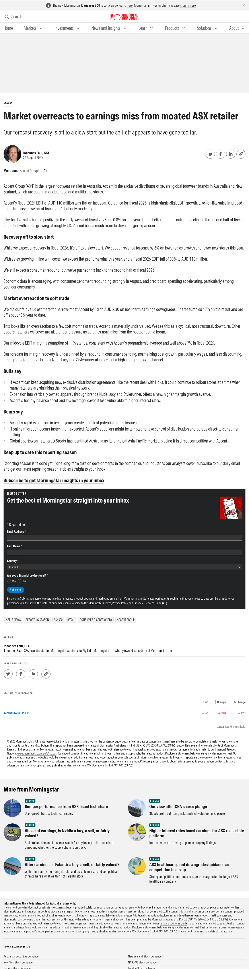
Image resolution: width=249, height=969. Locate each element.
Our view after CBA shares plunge (178, 806)
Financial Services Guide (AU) (150, 603)
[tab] (8, 28)
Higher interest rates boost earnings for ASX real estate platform (196, 833)
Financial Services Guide (173, 923)
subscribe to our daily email (218, 463)
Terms (108, 603)
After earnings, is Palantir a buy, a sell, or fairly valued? (72, 864)
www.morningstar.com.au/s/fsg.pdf (36, 753)
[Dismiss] (243, 5)
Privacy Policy (120, 603)
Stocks (8, 103)
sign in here (188, 5)
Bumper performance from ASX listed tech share (66, 806)
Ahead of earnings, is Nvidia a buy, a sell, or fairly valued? (67, 833)
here (130, 5)
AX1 (46, 170)
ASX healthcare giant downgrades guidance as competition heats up (189, 867)
